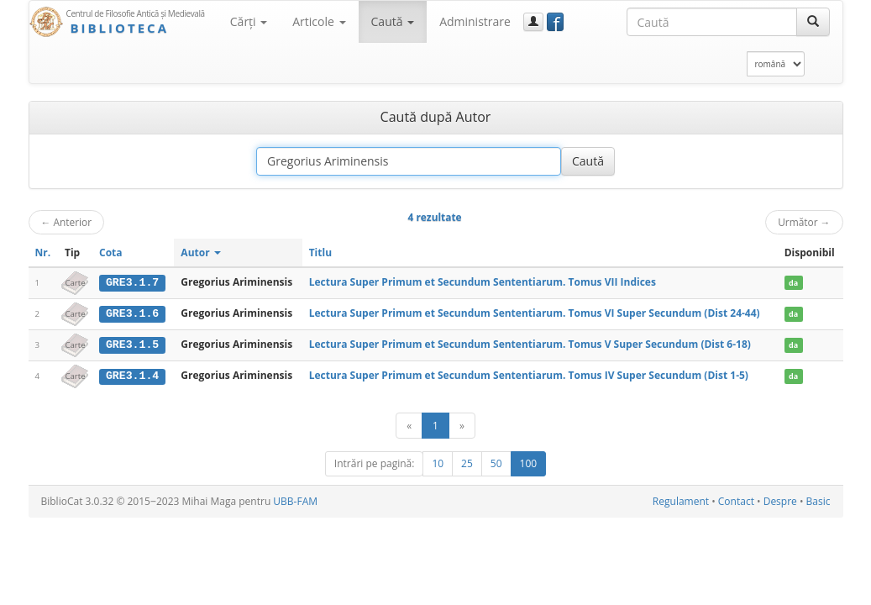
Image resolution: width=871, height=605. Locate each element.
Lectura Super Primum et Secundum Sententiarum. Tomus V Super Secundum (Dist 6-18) (530, 343)
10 (437, 462)
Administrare (475, 21)
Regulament (681, 500)
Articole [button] (318, 21)
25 (467, 462)
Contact (736, 500)
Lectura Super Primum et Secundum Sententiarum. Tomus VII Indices (482, 282)
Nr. (43, 252)
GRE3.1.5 (132, 343)
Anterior (66, 222)
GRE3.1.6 (132, 313)
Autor (200, 252)
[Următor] (462, 425)
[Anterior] (409, 425)
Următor (804, 222)
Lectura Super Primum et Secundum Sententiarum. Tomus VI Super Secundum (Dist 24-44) (534, 313)
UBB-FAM (295, 500)
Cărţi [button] (248, 21)
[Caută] (813, 22)
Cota (111, 252)
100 (529, 462)
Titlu (320, 252)
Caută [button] (393, 21)
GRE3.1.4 (132, 374)
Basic (818, 500)
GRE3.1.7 (132, 282)
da (793, 282)
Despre (780, 500)
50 (496, 462)
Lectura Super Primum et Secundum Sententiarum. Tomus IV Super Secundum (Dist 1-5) (528, 374)
